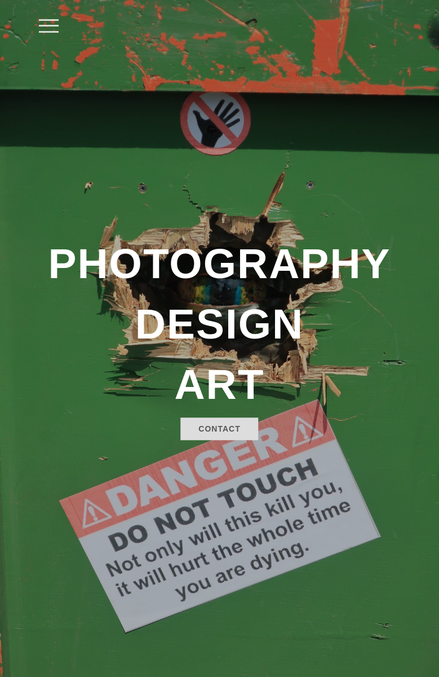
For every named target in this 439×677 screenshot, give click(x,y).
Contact (219, 429)
